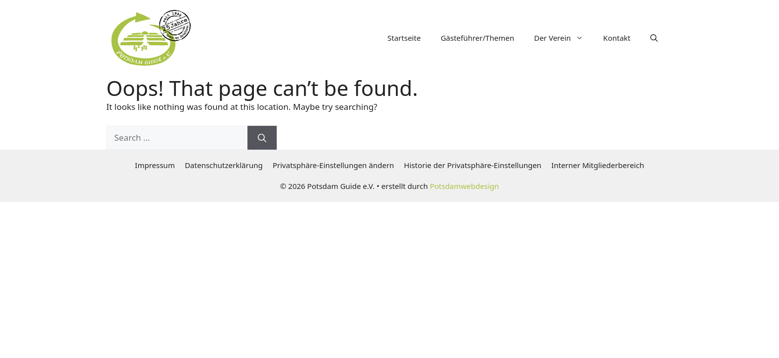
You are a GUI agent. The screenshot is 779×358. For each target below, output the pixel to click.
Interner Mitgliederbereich (597, 165)
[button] (654, 38)
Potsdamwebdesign (464, 186)
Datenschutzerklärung (224, 165)
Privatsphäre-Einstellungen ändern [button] (333, 165)
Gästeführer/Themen (477, 38)
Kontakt (616, 38)
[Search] (262, 138)
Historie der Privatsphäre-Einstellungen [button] (473, 165)
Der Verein (563, 38)
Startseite (404, 38)
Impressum (155, 165)
